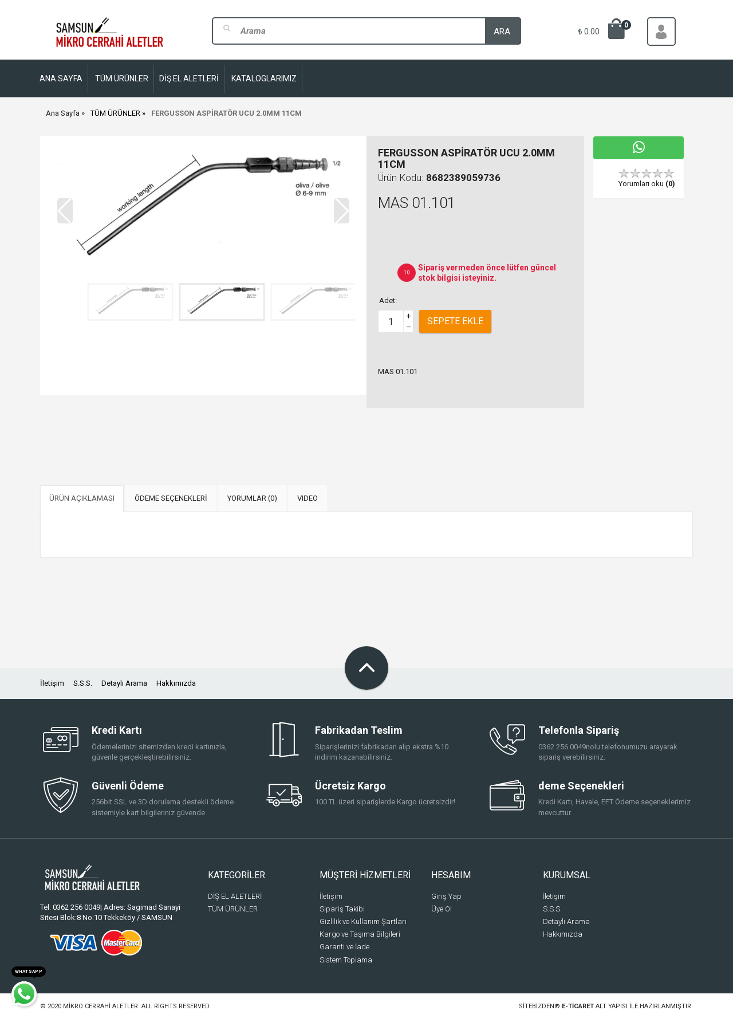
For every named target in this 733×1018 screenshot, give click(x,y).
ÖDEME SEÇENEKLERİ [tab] (171, 498)
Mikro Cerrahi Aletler (100, 1006)
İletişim (52, 683)
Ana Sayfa (63, 113)
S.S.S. (82, 683)
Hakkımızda (176, 683)
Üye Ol (441, 909)
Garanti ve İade (344, 946)
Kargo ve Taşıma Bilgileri (360, 934)
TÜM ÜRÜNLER (115, 113)
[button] (341, 210)
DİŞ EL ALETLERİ (235, 896)
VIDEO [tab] (307, 498)
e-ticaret (578, 1006)
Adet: (388, 300)
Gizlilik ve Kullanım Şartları (363, 921)
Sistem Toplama (346, 960)
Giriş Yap (446, 896)
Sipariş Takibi (342, 909)
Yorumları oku (646, 183)
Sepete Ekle (455, 321)
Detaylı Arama (124, 683)
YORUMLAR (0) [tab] (252, 498)
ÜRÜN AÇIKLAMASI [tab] (82, 498)
